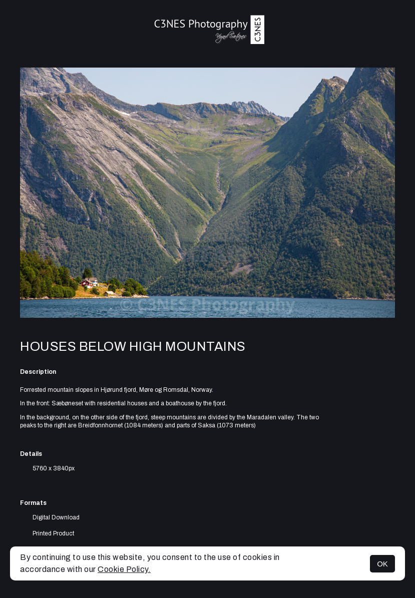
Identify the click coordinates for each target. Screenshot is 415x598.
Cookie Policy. (124, 569)
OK (382, 563)
